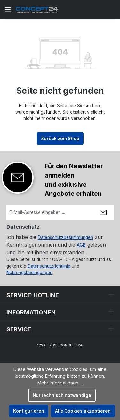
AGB (81, 245)
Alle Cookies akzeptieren (83, 411)
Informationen (31, 312)
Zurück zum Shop (60, 138)
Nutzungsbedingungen (29, 272)
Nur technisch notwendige (62, 395)
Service (18, 329)
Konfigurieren (28, 411)
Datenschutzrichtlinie (49, 266)
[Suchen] (112, 9)
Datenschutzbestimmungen (65, 237)
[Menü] (7, 9)
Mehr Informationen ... (60, 382)
